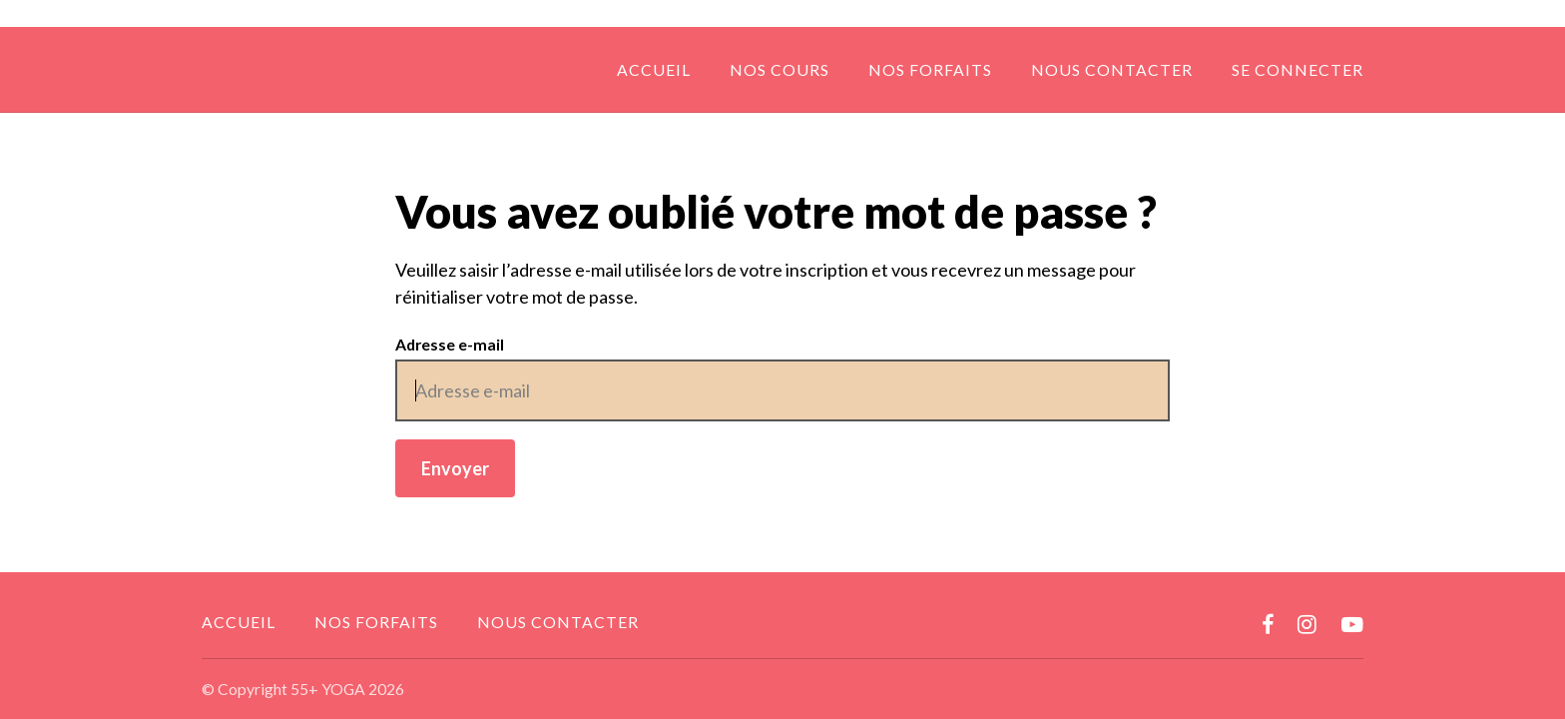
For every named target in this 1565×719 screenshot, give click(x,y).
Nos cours (779, 69)
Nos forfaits (930, 69)
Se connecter (1297, 69)
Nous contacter (1112, 69)
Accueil (654, 69)
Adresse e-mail (449, 344)
